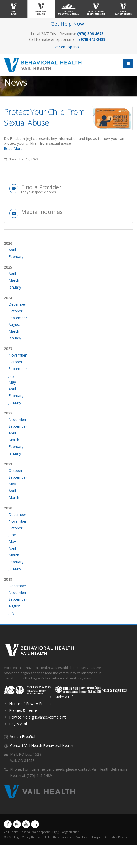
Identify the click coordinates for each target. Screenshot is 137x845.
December (17, 304)
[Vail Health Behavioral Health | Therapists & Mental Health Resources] (45, 64)
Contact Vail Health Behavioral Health (41, 745)
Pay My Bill (18, 723)
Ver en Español (67, 46)
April (12, 249)
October (15, 311)
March (14, 280)
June (12, 534)
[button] (128, 63)
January (15, 287)
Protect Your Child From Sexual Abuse (44, 117)
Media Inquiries (114, 690)
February (16, 256)
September (18, 317)
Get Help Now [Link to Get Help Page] (67, 23)
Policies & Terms (23, 710)
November (18, 355)
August (14, 324)
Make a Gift (64, 696)
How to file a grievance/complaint (37, 717)
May (12, 382)
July (11, 375)
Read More (13, 148)
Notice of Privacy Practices (31, 703)
